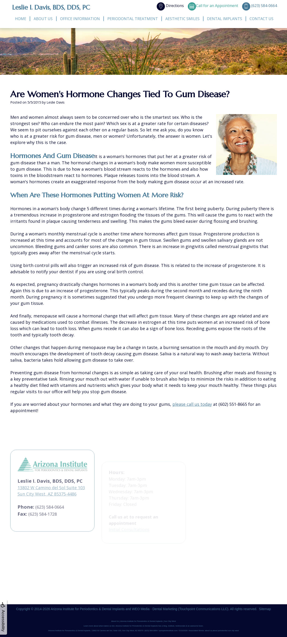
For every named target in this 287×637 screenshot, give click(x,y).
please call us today (192, 404)
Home (20, 18)
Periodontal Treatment (132, 18)
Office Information (80, 18)
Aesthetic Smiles (182, 18)
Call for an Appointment (212, 5)
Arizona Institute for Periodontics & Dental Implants (88, 609)
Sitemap (265, 609)
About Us (43, 18)
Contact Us (261, 18)
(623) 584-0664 (49, 519)
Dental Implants (224, 18)
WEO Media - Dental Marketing (154, 609)
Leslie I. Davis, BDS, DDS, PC (51, 7)
